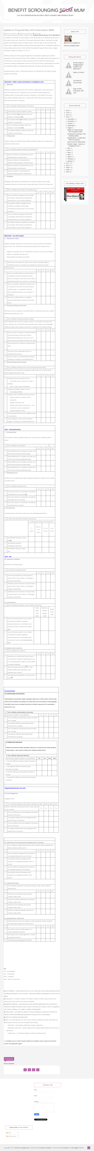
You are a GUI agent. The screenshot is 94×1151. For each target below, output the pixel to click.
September (71, 125)
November (71, 121)
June (69, 150)
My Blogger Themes (78, 1148)
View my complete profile (71, 45)
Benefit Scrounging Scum (22, 1148)
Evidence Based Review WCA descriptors (46, 35)
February (70, 159)
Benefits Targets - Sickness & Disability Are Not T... (76, 145)
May (69, 152)
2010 (67, 165)
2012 (67, 117)
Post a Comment (9, 1063)
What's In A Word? (78, 72)
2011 (67, 163)
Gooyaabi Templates (45, 1148)
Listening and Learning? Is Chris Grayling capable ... (76, 135)
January (70, 161)
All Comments (11, 1136)
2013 (67, 115)
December (71, 119)
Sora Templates (64, 1148)
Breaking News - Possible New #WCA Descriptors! (76, 139)
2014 (67, 112)
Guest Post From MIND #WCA (76, 142)
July (69, 148)
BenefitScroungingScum (73, 43)
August (70, 128)
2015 (67, 110)
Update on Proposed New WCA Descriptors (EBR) (75, 131)
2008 (67, 170)
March (70, 157)
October (70, 123)
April (69, 154)
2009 (67, 167)
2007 (67, 172)
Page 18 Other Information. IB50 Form (78, 91)
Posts (8, 1133)
